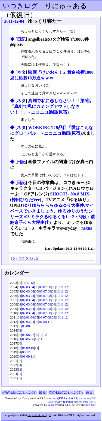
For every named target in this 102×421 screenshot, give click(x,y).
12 (32, 283)
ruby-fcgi (89, 404)
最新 (42, 392)
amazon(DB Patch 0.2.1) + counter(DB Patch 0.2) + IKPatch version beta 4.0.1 (71, 400)
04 (19, 283)
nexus (86, 228)
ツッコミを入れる (25, 258)
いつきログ (20, 5)
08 (49, 287)
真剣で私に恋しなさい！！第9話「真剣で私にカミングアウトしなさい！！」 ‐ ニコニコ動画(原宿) (50, 106)
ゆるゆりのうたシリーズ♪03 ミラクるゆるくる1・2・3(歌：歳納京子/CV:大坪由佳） (52, 217)
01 (19, 287)
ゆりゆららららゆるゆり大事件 (53, 205)
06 (40, 287)
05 (36, 287)
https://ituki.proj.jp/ (39, 415)
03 (28, 287)
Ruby (51, 404)
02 (24, 287)
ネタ (21, 72)
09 (53, 287)
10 (24, 283)
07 (45, 287)
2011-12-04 (14, 21)
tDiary (25, 398)
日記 (21, 39)
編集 (89, 392)
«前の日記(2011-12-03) (19, 392)
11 (28, 283)
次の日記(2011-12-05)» (66, 392)
